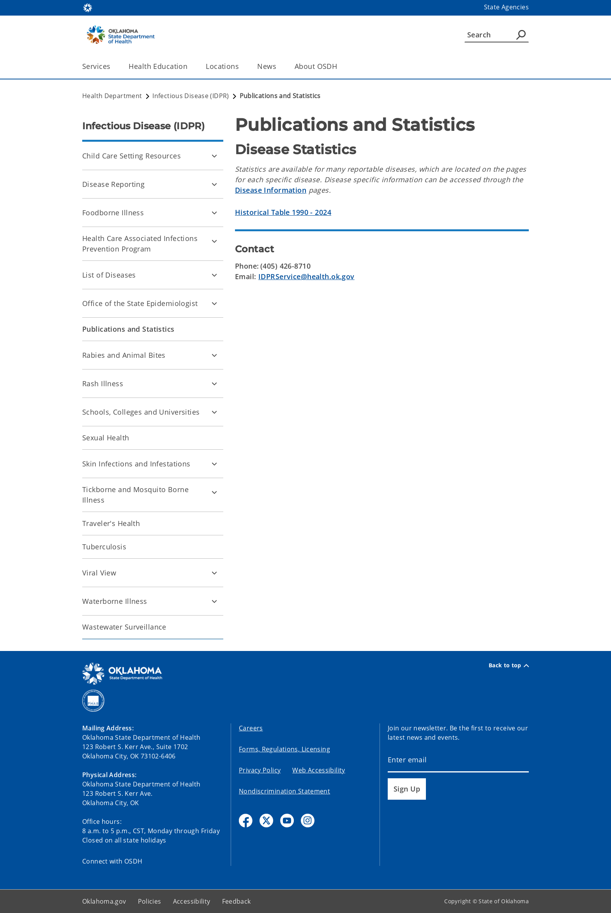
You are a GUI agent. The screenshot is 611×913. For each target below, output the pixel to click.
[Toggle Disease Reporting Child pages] (214, 184)
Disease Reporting (113, 184)
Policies (149, 901)
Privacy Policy (260, 770)
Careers (251, 728)
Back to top (509, 665)
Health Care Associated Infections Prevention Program (140, 243)
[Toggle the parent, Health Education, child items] (189, 66)
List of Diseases (109, 275)
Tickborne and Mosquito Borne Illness (135, 495)
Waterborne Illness (114, 601)
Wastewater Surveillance (124, 627)
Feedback (236, 901)
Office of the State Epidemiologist (140, 303)
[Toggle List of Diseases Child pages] (214, 275)
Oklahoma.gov (104, 901)
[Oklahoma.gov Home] (87, 7)
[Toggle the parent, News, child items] (278, 66)
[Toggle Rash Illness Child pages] (214, 383)
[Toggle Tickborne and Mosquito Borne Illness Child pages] (214, 492)
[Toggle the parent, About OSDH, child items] (339, 66)
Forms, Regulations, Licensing (284, 749)
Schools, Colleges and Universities (141, 412)
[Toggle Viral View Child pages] (214, 573)
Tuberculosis (104, 546)
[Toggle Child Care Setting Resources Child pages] (214, 156)
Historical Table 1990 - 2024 (283, 212)
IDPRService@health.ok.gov (306, 276)
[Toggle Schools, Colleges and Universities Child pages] (214, 412)
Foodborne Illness (113, 212)
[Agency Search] (521, 34)
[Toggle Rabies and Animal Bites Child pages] (214, 355)
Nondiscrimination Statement (284, 791)
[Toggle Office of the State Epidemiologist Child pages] (214, 303)
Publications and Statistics (128, 329)
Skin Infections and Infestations (136, 463)
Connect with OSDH (112, 861)
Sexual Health (105, 437)
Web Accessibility (318, 770)
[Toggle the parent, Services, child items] (112, 66)
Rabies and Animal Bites (124, 355)
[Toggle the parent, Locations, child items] (241, 66)
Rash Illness (102, 383)
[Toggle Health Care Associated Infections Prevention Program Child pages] (214, 241)
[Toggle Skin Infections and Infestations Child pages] (214, 463)
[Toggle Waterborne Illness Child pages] (214, 601)
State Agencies (506, 7)
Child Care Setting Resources (131, 155)
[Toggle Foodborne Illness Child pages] (214, 212)
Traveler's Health (111, 523)
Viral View (99, 572)
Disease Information (270, 190)
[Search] (496, 34)
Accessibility (191, 901)
